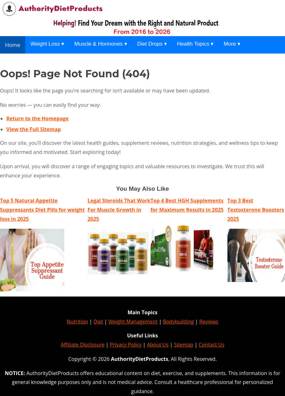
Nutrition (77, 321)
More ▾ (232, 44)
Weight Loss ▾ (47, 44)
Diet (98, 321)
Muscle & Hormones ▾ (100, 44)
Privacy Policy (125, 344)
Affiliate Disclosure (82, 344)
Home (12, 44)
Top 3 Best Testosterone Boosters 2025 (255, 209)
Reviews (208, 321)
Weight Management (133, 321)
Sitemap (183, 344)
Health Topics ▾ (195, 44)
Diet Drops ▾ (152, 44)
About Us (158, 344)
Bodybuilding (178, 321)
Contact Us (211, 344)
